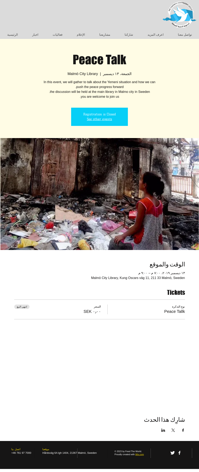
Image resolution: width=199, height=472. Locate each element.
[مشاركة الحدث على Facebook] (183, 430)
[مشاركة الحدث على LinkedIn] (163, 430)
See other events (99, 119)
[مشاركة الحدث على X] (173, 430)
